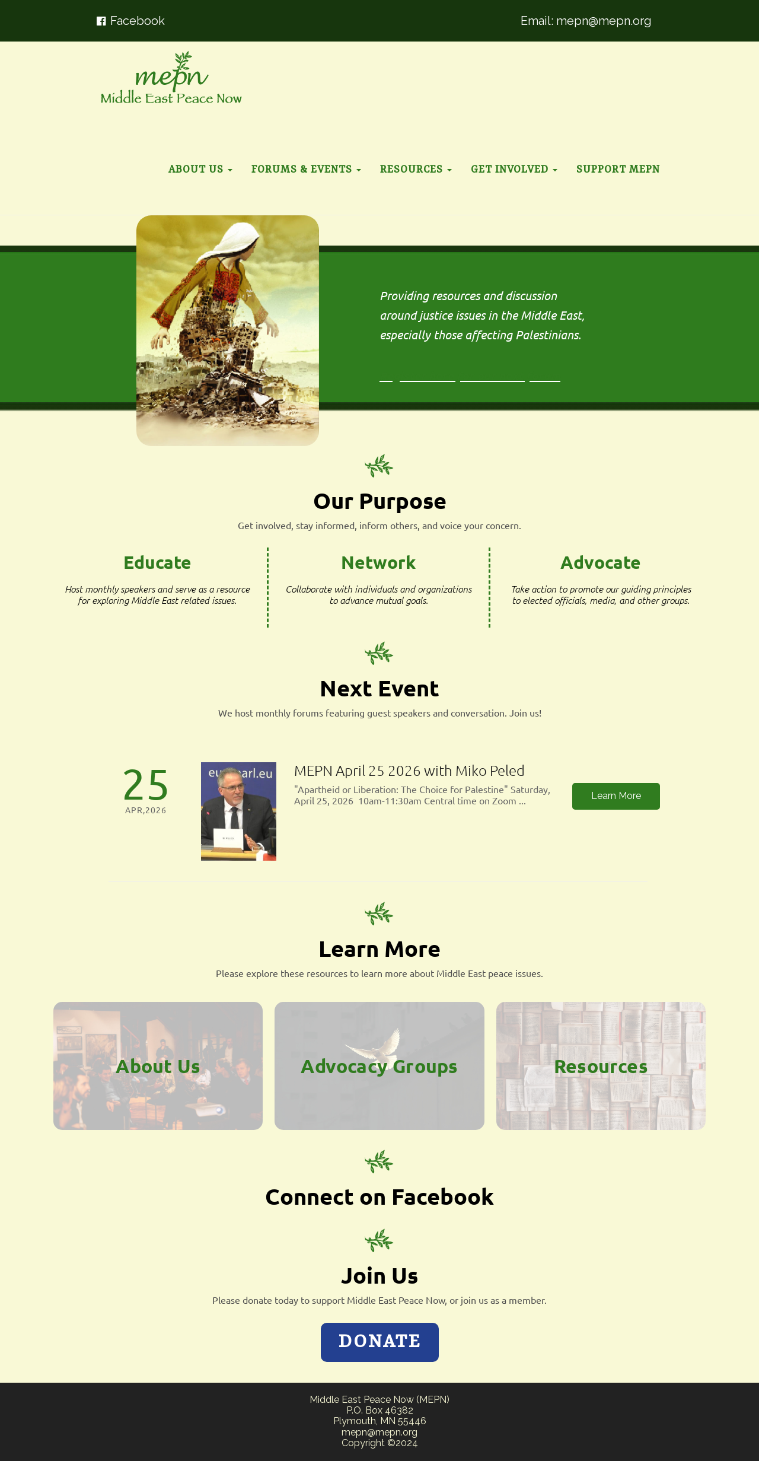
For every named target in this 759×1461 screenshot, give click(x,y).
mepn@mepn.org (604, 21)
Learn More (616, 795)
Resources (416, 170)
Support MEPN (618, 170)
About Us (200, 170)
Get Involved (514, 170)
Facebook (137, 21)
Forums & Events (306, 170)
